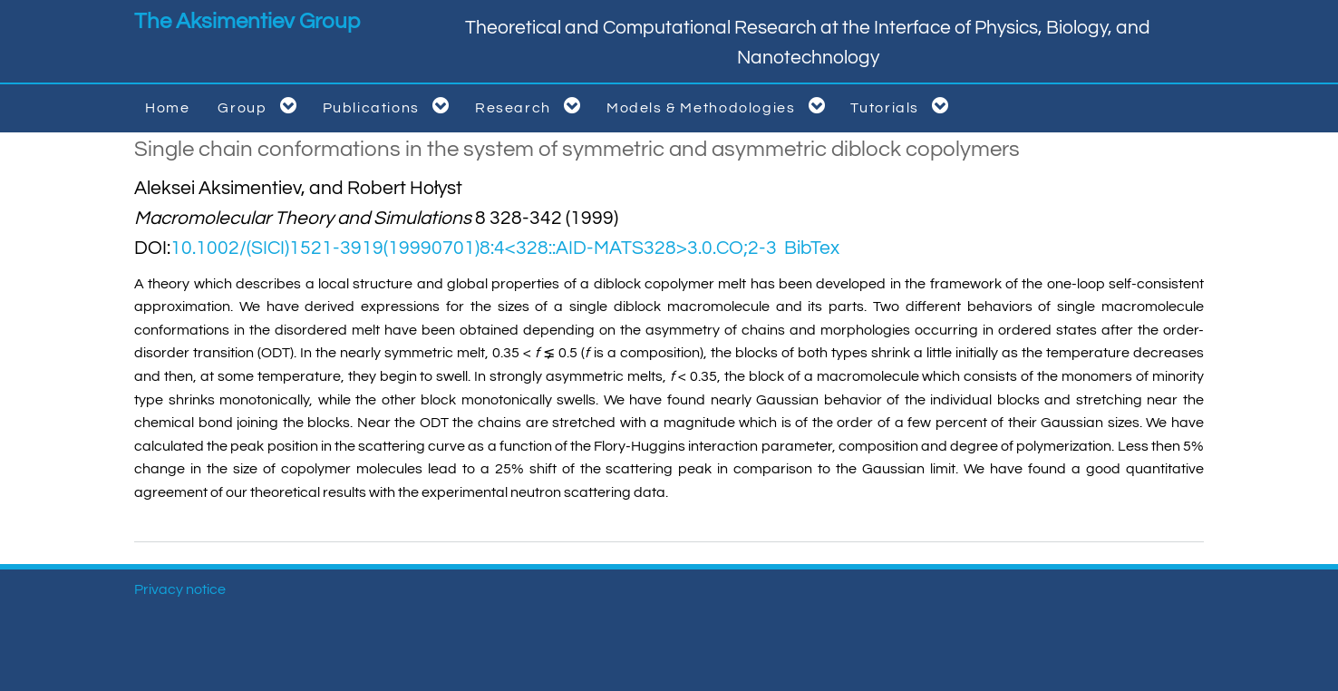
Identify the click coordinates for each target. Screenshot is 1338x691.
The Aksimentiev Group (247, 21)
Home (167, 108)
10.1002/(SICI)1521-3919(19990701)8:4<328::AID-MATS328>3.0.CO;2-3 (473, 248)
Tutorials (902, 105)
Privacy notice (180, 589)
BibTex (811, 248)
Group (260, 105)
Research (531, 105)
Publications (389, 105)
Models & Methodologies (719, 105)
